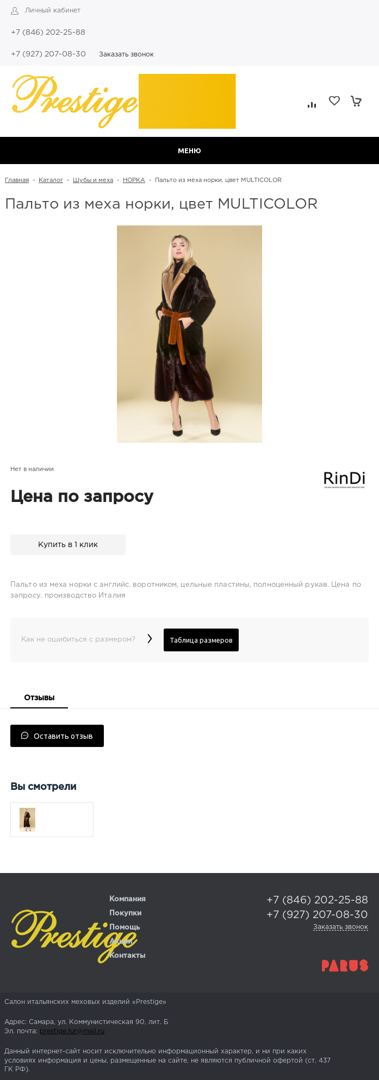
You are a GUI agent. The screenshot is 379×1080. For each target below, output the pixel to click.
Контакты (127, 956)
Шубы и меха (93, 180)
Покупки (125, 913)
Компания (127, 899)
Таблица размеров (201, 640)
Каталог (51, 180)
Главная (17, 180)
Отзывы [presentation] (39, 698)
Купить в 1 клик (68, 545)
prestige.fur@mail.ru (72, 1031)
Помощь (124, 928)
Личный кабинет (52, 11)
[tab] (39, 699)
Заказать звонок (126, 55)
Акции (120, 942)
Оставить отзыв (57, 736)
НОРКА (134, 180)
